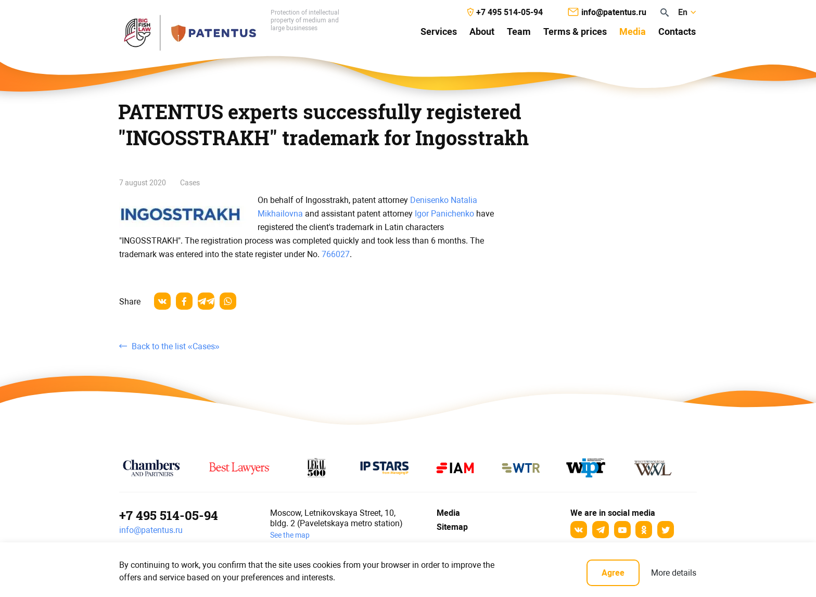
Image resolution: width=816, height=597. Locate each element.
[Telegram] (600, 529)
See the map (290, 535)
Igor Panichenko (444, 214)
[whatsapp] (228, 301)
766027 (336, 254)
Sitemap (452, 527)
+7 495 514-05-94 (168, 515)
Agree (613, 573)
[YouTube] (622, 529)
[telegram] (206, 301)
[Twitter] (665, 529)
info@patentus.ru (151, 530)
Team (519, 31)
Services (438, 31)
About (481, 31)
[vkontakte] (162, 301)
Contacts (677, 31)
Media (632, 31)
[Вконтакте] (578, 529)
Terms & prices (575, 31)
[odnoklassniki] (643, 529)
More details (673, 573)
